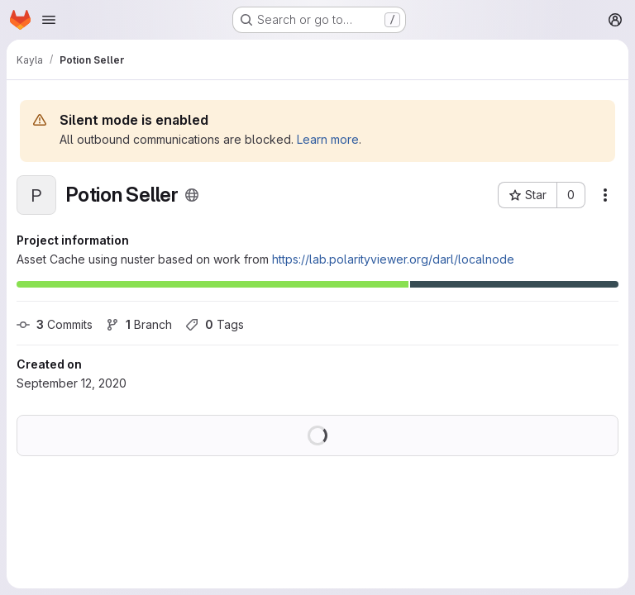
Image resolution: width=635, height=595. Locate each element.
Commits (55, 324)
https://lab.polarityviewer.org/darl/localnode (393, 259)
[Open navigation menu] (49, 20)
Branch (139, 324)
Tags (214, 324)
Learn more (328, 139)
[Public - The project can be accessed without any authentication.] (191, 195)
